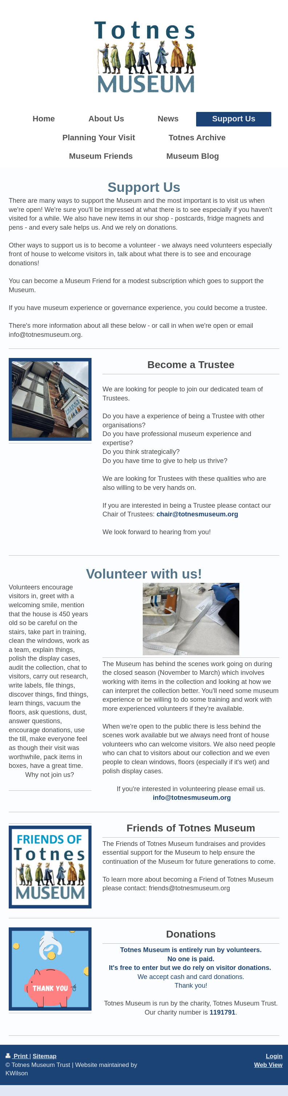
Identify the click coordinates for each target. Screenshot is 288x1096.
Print (17, 1056)
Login (274, 1056)
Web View (268, 1064)
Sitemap (45, 1056)
